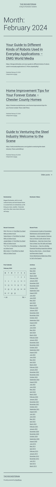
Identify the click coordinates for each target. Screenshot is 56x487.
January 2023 (34, 370)
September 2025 (34, 290)
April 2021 (33, 421)
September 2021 (34, 409)
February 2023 (34, 367)
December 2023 (34, 342)
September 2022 (34, 379)
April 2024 (33, 332)
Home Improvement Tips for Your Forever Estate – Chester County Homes (27, 95)
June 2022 (33, 387)
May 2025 (33, 300)
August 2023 (33, 352)
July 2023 (32, 355)
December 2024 (34, 313)
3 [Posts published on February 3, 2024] (21, 277)
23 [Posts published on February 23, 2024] (18, 289)
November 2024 (34, 315)
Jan (5, 297)
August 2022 (33, 382)
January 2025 (34, 310)
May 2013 (33, 446)
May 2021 (33, 419)
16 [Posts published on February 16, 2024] (18, 285)
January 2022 (34, 399)
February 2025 (34, 308)
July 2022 (32, 384)
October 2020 (34, 436)
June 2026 (33, 268)
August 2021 (33, 412)
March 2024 (33, 335)
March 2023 (33, 365)
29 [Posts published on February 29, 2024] (15, 293)
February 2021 (34, 426)
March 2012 (33, 466)
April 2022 (33, 392)
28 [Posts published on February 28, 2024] (11, 293)
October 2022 (34, 377)
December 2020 (34, 431)
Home (15, 74)
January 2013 (34, 454)
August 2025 (33, 293)
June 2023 (33, 357)
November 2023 (34, 345)
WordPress (18, 480)
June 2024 (33, 327)
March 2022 (33, 394)
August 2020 (33, 441)
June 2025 (33, 298)
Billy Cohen (7, 251)
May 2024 (33, 330)
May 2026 (33, 271)
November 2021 (34, 404)
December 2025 (34, 283)
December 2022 (34, 372)
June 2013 (33, 444)
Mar (24, 297)
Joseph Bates (7, 241)
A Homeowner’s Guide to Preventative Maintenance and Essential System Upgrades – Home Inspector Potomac (41, 233)
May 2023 (33, 360)
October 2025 (34, 288)
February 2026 (34, 278)
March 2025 (33, 305)
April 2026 (33, 273)
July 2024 (32, 325)
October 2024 (34, 318)
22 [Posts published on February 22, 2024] (15, 289)
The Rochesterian (28, 4)
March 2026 (33, 276)
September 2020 (34, 439)
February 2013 (34, 451)
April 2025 (33, 303)
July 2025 (32, 295)
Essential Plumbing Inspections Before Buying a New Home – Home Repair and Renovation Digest (41, 251)
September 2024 (34, 320)
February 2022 (34, 397)
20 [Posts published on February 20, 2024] (8, 289)
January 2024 (34, 340)
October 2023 (34, 347)
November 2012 (34, 459)
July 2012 (32, 461)
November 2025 (34, 285)
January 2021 (34, 429)
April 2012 (33, 463)
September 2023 (34, 350)
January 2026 (34, 281)
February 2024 (34, 337)
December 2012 (34, 456)
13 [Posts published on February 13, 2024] (8, 285)
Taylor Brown (7, 236)
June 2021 (33, 417)
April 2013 (33, 449)
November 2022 (34, 374)
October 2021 (34, 407)
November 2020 (34, 434)
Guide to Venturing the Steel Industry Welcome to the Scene (27, 136)
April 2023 (33, 362)
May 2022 (33, 389)
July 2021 (32, 414)
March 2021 (33, 424)
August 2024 (33, 323)
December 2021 (34, 402)
